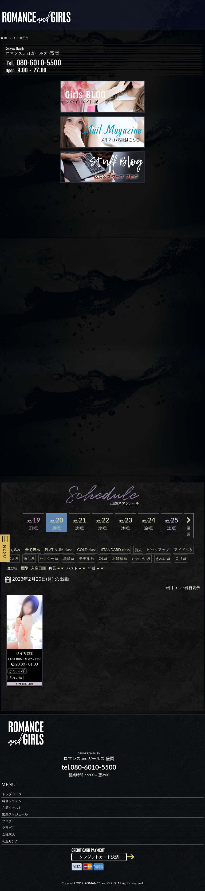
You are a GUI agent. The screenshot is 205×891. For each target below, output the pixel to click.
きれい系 (162, 558)
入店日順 (38, 568)
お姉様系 (119, 558)
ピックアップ (158, 549)
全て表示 (32, 549)
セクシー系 (49, 558)
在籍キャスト (11, 807)
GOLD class (86, 549)
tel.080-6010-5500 (89, 767)
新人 (138, 549)
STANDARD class (115, 549)
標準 (24, 568)
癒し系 (29, 558)
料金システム (11, 801)
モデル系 (86, 558)
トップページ (11, 794)
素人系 (13, 558)
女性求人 (8, 834)
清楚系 (68, 558)
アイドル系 (183, 549)
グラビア (8, 828)
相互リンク (10, 841)
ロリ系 (180, 558)
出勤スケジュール (15, 814)
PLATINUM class (58, 549)
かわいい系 (141, 558)
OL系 (103, 558)
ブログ (7, 821)
